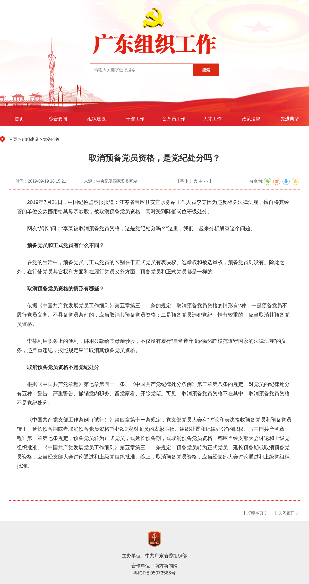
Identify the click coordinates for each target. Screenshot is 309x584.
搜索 (206, 70)
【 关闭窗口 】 (286, 513)
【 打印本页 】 (255, 513)
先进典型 (289, 118)
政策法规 (251, 118)
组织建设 (96, 118)
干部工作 (135, 118)
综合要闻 (58, 118)
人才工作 (212, 118)
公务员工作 (173, 118)
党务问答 (51, 139)
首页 (19, 118)
